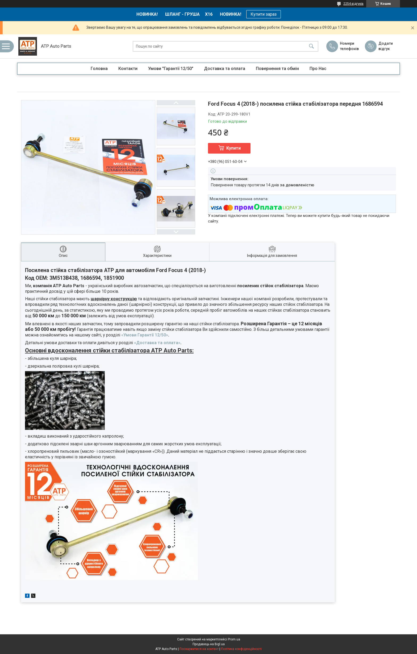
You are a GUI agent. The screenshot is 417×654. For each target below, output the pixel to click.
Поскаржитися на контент (199, 649)
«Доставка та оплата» (157, 342)
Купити (233, 148)
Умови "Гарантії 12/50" (170, 68)
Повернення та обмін (277, 68)
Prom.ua (234, 639)
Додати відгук (385, 46)
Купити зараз (264, 14)
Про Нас (318, 68)
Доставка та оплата (224, 68)
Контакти (127, 68)
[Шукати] (311, 46)
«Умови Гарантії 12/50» (144, 335)
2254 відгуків (353, 4)
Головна (99, 68)
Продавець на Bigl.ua (209, 644)
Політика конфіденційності (241, 649)
